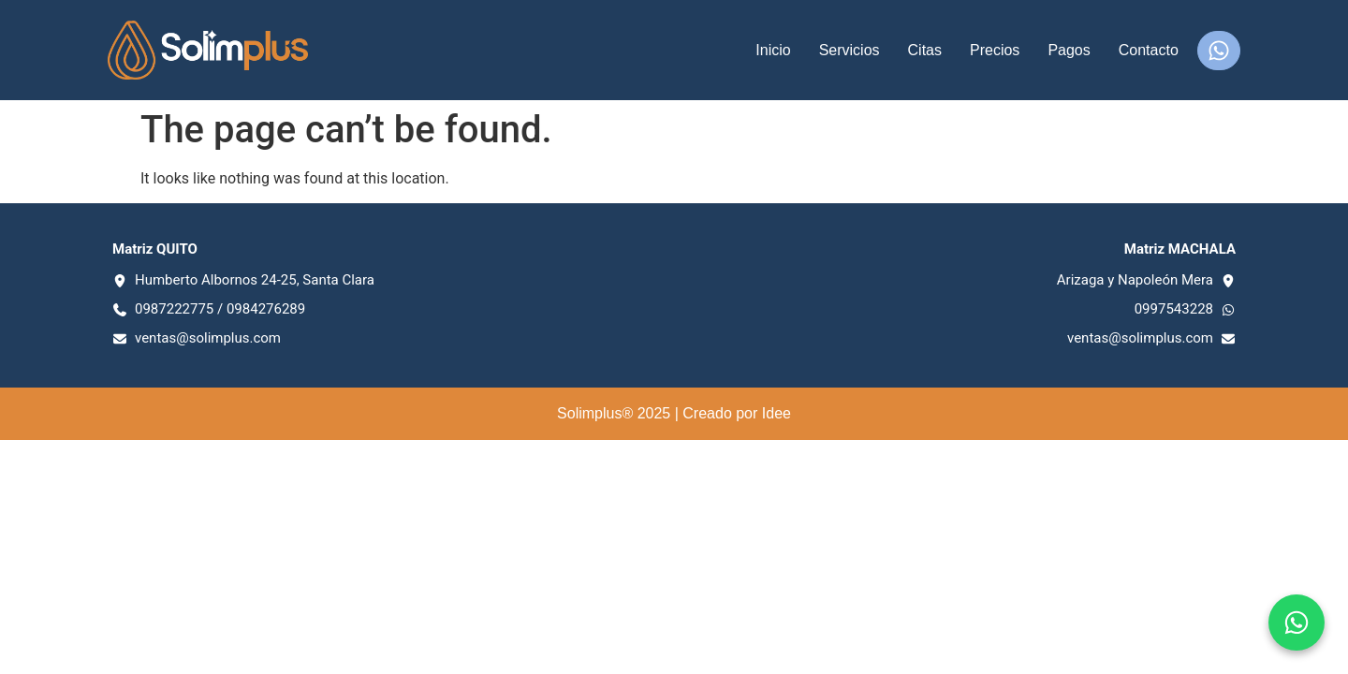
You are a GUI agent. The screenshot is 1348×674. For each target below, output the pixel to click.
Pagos (1069, 50)
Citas (925, 50)
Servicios (849, 50)
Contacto (1149, 50)
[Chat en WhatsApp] (1296, 622)
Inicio (772, 50)
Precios (994, 50)
